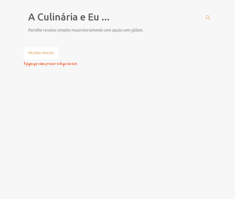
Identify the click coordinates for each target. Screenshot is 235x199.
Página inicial (41, 53)
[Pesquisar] (208, 17)
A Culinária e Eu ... (69, 16)
